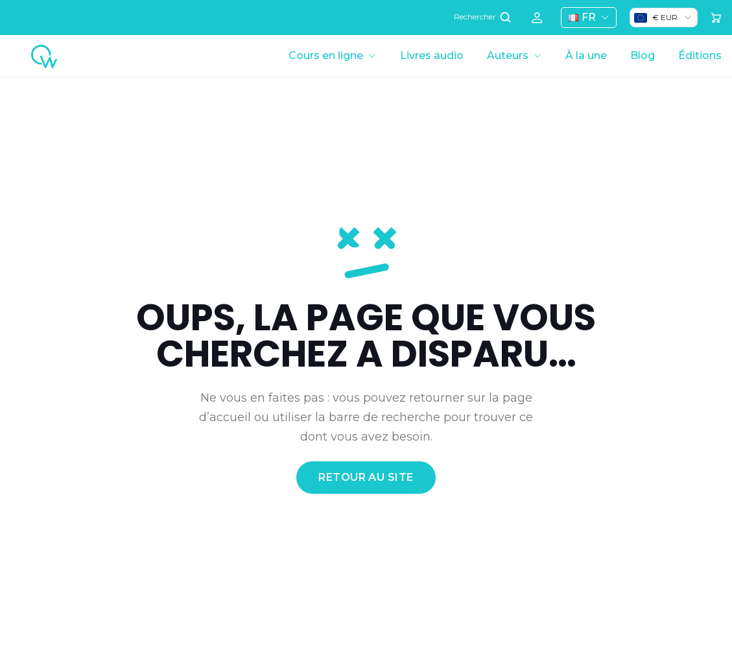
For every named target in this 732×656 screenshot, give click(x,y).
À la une (586, 55)
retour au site (366, 477)
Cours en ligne (326, 55)
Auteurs (507, 55)
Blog (642, 55)
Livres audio (432, 55)
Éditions (700, 55)
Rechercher (484, 17)
